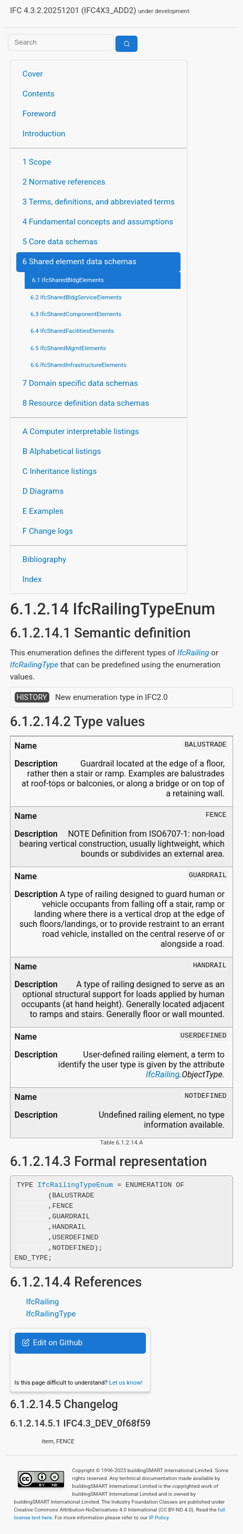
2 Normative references (64, 182)
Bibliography (44, 559)
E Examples (43, 511)
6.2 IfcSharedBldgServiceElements (76, 297)
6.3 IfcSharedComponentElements (75, 314)
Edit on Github (52, 1342)
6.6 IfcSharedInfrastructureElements (78, 365)
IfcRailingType (34, 664)
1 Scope (37, 162)
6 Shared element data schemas (79, 261)
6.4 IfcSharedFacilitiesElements (72, 330)
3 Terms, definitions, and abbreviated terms (99, 202)
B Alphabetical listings (62, 451)
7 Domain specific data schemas (80, 383)
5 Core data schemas (60, 241)
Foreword (39, 113)
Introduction (44, 133)
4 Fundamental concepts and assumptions (98, 221)
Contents (39, 94)
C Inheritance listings (60, 471)
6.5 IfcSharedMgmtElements (68, 348)
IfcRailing (193, 652)
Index (32, 579)
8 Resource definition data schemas (86, 403)
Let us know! (126, 1382)
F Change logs (48, 531)
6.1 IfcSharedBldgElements (68, 280)
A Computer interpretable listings (81, 431)
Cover (33, 74)
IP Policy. (159, 1517)
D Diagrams (43, 491)
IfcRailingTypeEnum (75, 1184)
